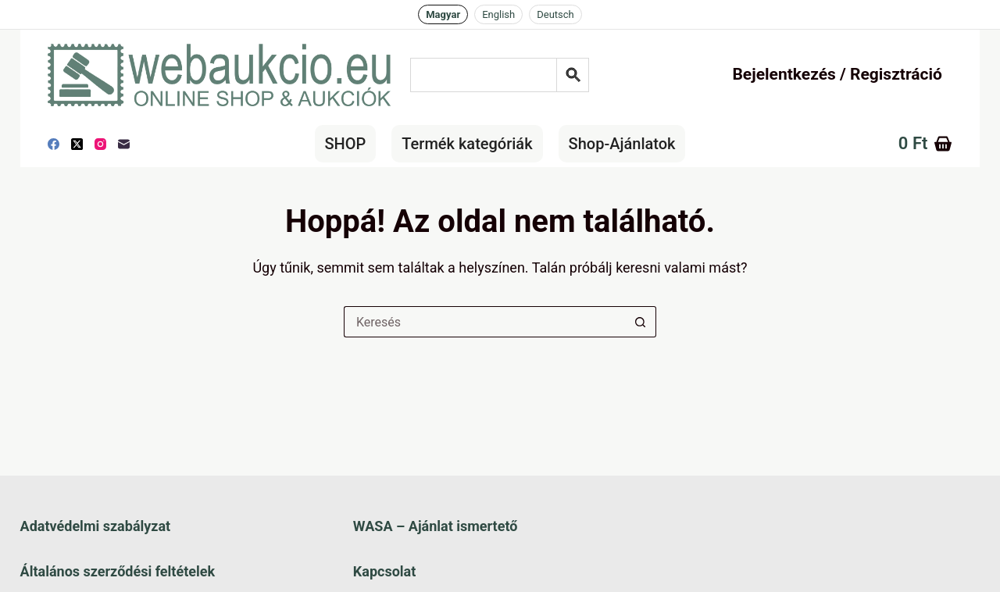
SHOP (345, 143)
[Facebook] (53, 144)
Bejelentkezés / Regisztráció (836, 74)
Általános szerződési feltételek (117, 571)
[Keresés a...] (484, 321)
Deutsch (555, 14)
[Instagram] (100, 144)
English (498, 14)
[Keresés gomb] (640, 321)
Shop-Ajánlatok (622, 143)
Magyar (443, 14)
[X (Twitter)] (77, 144)
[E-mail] (124, 144)
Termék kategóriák (467, 143)
